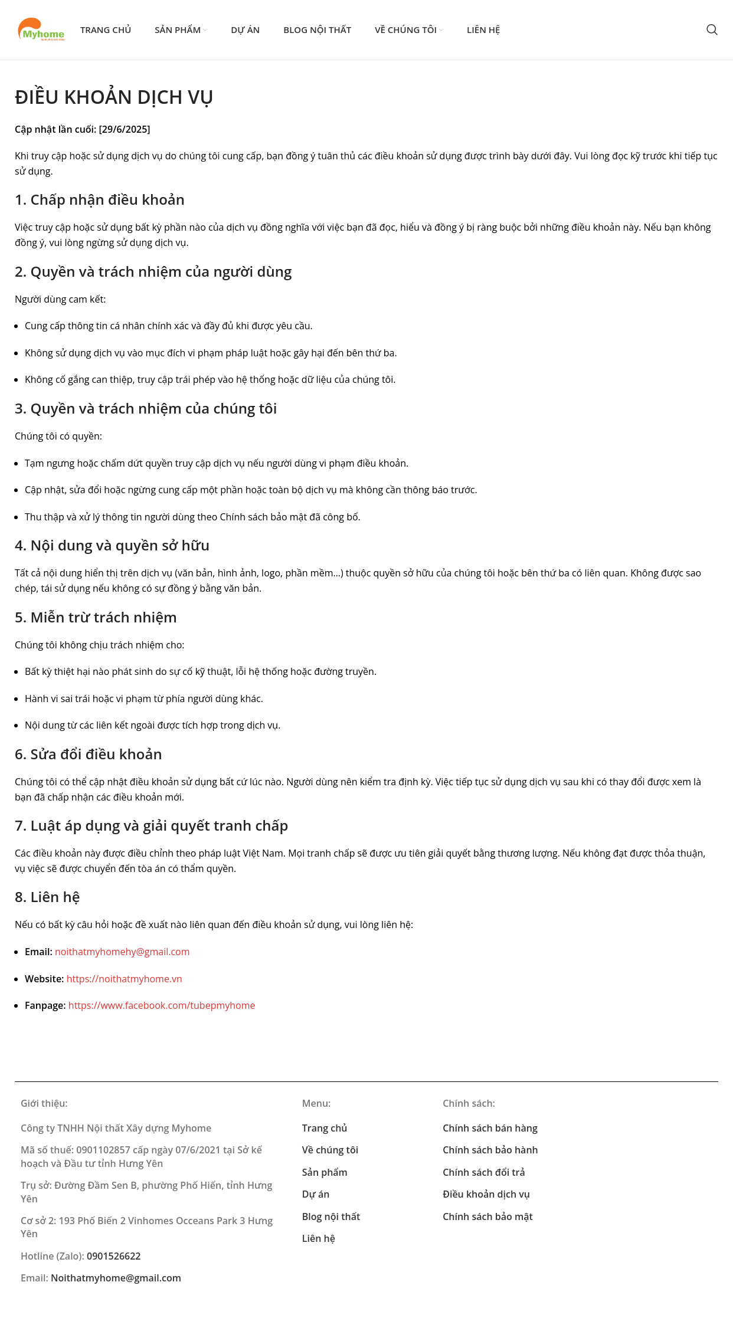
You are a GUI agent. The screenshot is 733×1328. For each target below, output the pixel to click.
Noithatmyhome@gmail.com (116, 1279)
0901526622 (113, 1257)
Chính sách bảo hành (490, 1152)
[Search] (712, 30)
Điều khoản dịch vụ (486, 1195)
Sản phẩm (325, 1174)
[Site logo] (42, 29)
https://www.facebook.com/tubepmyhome (162, 1007)
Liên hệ (318, 1240)
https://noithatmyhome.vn (124, 980)
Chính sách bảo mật (488, 1218)
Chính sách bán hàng (490, 1129)
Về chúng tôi (330, 1152)
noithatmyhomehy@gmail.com (122, 953)
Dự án (316, 1195)
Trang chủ (325, 1129)
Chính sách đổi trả (484, 1174)
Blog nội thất (331, 1218)
